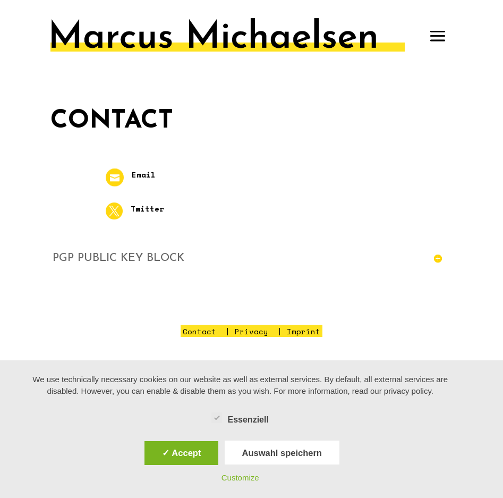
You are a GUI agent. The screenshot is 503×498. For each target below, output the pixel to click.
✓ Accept (181, 453)
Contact (199, 331)
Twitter (147, 208)
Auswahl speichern (282, 453)
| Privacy (244, 331)
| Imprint (296, 331)
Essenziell (239, 418)
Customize (240, 477)
